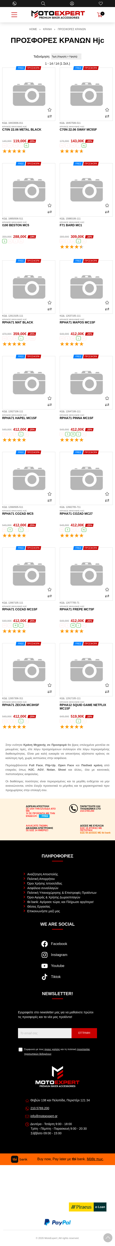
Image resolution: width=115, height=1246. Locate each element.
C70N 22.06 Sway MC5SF (86, 128)
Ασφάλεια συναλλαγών (42, 888)
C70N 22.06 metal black (28, 128)
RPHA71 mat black (28, 321)
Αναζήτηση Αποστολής (42, 874)
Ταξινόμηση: (42, 56)
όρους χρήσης (52, 1049)
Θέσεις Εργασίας (38, 906)
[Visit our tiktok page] (57, 979)
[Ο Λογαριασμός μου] (72, 3)
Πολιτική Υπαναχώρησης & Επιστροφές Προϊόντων (62, 892)
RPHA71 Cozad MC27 (86, 512)
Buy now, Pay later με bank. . (57, 1159)
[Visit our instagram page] (57, 957)
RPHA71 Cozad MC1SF (28, 608)
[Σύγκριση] (49, 116)
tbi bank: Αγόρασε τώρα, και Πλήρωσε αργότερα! (60, 902)
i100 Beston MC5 (28, 224)
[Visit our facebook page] (57, 946)
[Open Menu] (14, 14)
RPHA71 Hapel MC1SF (28, 417)
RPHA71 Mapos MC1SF (86, 321)
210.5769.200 (40, 1108)
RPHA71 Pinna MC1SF (86, 417)
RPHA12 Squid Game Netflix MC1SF (86, 705)
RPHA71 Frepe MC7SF (86, 608)
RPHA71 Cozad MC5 (28, 512)
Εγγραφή (84, 1032)
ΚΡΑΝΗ (47, 29)
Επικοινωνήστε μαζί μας (43, 911)
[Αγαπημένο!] (49, 109)
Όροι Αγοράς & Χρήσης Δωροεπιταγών (53, 897)
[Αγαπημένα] (101, 3)
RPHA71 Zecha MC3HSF (28, 704)
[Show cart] (99, 14)
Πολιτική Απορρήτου (41, 879)
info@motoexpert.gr (44, 1116)
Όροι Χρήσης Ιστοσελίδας (44, 883)
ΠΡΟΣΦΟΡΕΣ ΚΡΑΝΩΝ (72, 29)
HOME (33, 29)
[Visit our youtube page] (57, 968)
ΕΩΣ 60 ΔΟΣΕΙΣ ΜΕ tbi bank (95, 832)
